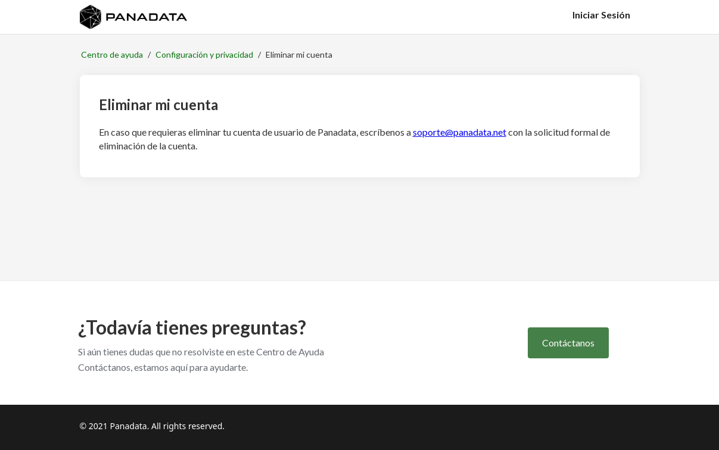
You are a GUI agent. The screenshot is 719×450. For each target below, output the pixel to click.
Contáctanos (568, 342)
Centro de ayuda (112, 54)
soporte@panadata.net (459, 132)
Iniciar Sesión (601, 14)
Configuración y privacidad (204, 54)
